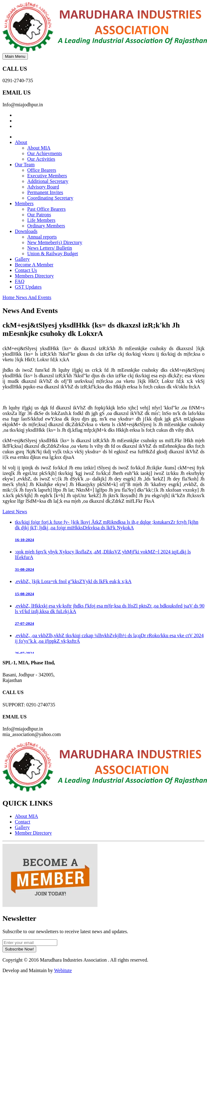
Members (24, 203)
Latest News (14, 511)
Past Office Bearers (46, 209)
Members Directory (34, 275)
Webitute (63, 970)
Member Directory (33, 833)
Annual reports (42, 236)
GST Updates (28, 287)
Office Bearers (41, 170)
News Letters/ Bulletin (49, 248)
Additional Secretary (47, 181)
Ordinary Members (46, 225)
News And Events (33, 297)
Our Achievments (44, 153)
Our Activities (41, 159)
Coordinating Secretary (50, 198)
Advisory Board (43, 186)
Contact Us (26, 270)
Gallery (22, 259)
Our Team (25, 164)
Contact (22, 821)
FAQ (19, 281)
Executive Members (47, 175)
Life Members (41, 220)
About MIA (38, 147)
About (21, 142)
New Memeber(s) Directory (54, 242)
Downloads (26, 231)
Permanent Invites (45, 192)
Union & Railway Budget (52, 253)
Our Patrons (39, 214)
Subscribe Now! (19, 949)
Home (9, 297)
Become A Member (34, 264)
